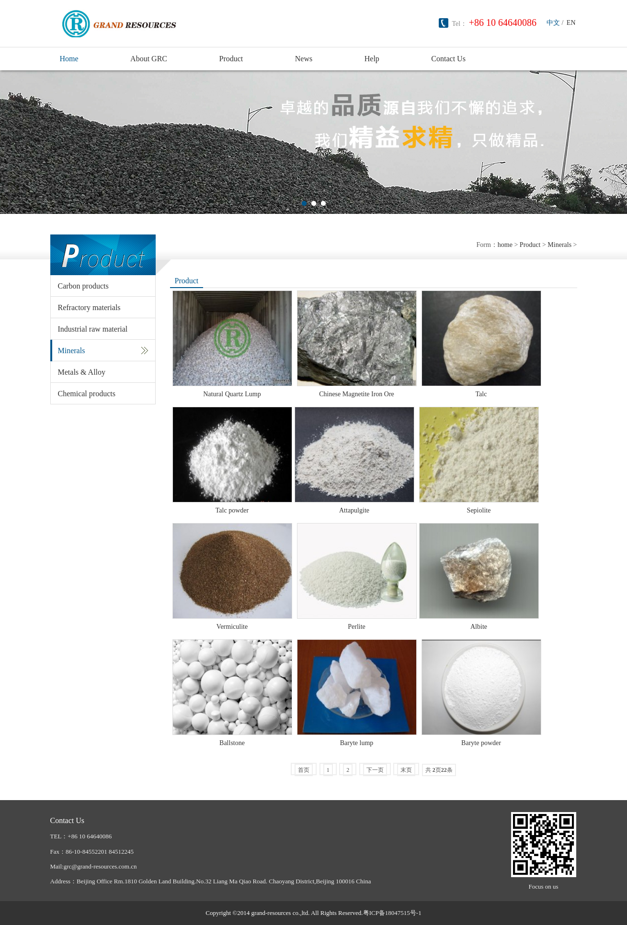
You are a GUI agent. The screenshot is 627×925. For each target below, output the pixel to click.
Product (231, 59)
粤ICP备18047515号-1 (392, 912)
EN (571, 22)
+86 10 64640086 (502, 22)
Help (372, 59)
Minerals (559, 244)
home (505, 244)
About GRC (148, 59)
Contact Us (448, 59)
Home (69, 59)
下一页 (375, 770)
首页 (303, 770)
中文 (553, 22)
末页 (406, 770)
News (303, 59)
